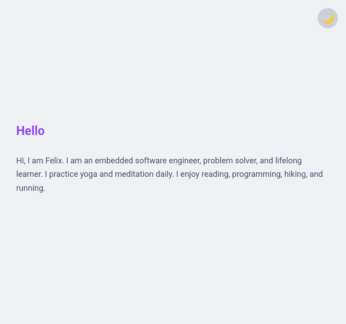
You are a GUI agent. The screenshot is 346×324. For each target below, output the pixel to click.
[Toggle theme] (328, 18)
